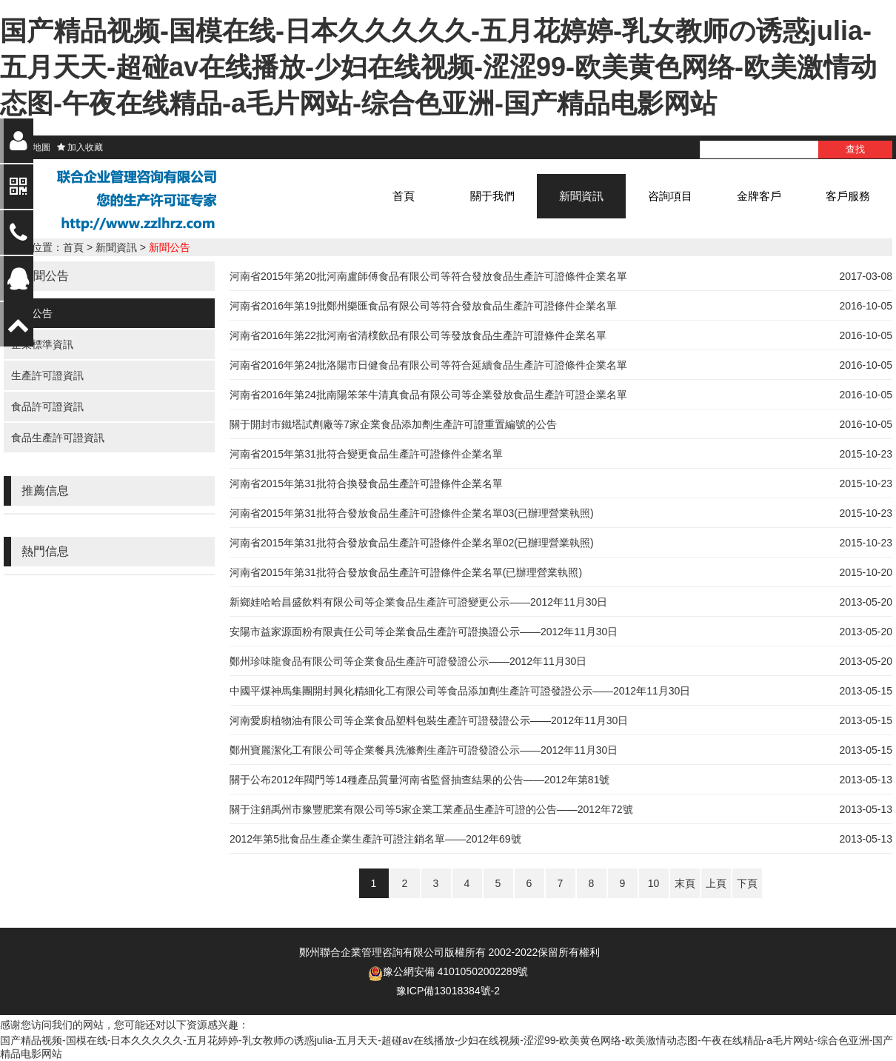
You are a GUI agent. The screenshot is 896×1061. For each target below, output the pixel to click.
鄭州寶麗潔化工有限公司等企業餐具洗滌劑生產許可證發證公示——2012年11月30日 (424, 750)
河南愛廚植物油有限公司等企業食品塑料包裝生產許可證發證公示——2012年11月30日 (429, 720)
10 (654, 883)
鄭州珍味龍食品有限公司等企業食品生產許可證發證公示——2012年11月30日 (408, 661)
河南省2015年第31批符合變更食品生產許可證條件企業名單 (366, 454)
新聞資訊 (581, 196)
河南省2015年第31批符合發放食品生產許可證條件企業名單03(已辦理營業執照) (412, 513)
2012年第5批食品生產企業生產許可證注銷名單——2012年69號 (375, 839)
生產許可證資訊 (47, 375)
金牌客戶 (759, 196)
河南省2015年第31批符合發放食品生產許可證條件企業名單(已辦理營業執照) (406, 572)
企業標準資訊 (42, 344)
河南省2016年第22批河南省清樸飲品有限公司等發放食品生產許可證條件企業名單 (418, 335)
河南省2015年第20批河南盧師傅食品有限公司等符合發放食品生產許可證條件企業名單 (428, 276)
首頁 (403, 196)
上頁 (716, 883)
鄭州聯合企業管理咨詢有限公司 (371, 952)
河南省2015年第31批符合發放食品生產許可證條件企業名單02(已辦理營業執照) (412, 543)
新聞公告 (169, 247)
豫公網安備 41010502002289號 (456, 971)
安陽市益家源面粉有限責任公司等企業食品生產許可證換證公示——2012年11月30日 (424, 631)
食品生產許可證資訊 (57, 438)
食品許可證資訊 (47, 406)
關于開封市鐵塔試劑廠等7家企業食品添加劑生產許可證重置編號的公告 (393, 424)
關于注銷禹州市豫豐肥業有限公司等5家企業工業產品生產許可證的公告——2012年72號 (431, 809)
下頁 (747, 883)
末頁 (685, 883)
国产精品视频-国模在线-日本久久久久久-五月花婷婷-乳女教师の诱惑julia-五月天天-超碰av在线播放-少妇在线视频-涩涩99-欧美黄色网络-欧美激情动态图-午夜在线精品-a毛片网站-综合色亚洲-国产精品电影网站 (438, 67)
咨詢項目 (670, 196)
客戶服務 (848, 196)
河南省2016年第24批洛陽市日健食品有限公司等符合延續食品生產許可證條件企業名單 (428, 365)
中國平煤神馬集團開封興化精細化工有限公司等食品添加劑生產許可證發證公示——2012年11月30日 (460, 691)
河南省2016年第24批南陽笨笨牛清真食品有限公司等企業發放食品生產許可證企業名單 (428, 395)
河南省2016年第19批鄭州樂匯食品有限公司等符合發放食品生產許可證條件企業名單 (423, 306)
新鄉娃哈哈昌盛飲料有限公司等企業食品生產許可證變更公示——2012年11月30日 (418, 602)
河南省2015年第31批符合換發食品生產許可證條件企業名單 (366, 483)
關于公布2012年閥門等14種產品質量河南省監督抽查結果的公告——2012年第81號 (419, 780)
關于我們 (492, 196)
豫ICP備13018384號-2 (448, 991)
